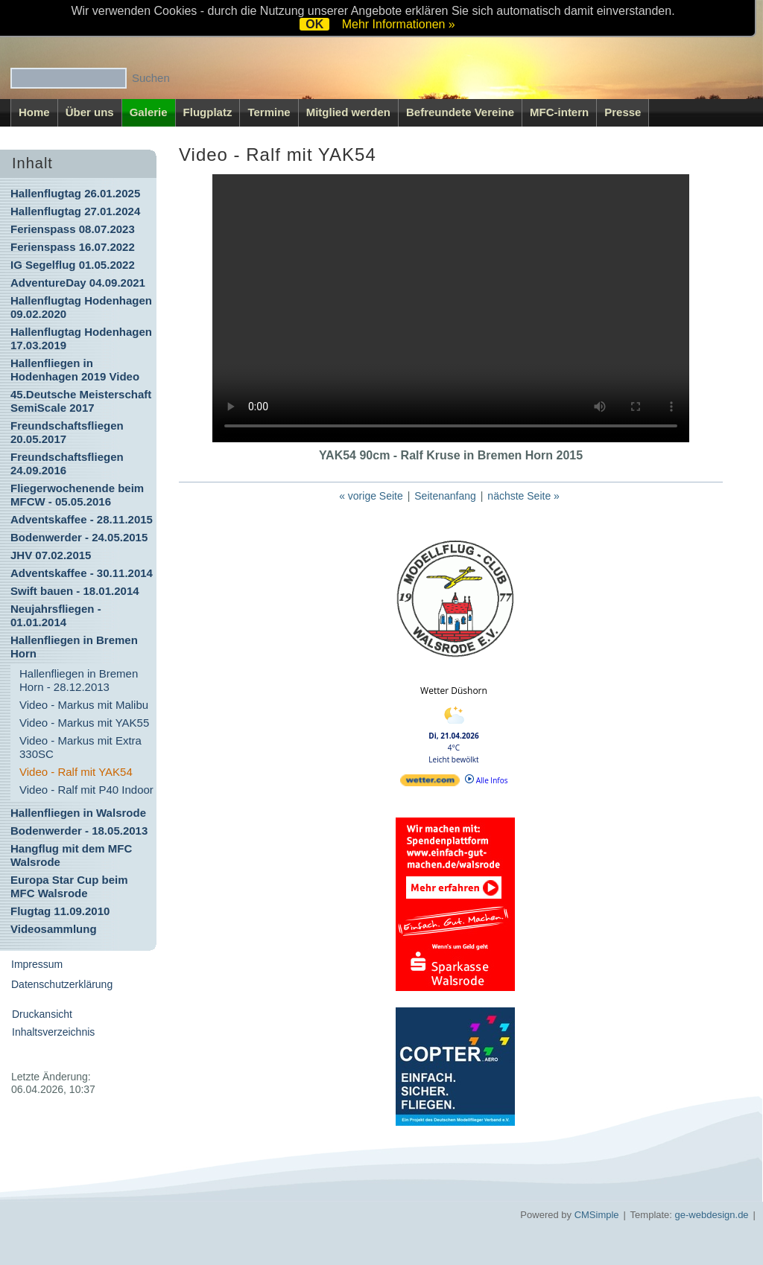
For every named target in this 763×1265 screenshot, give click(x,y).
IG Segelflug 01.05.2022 (72, 264)
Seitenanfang (445, 496)
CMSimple (596, 1214)
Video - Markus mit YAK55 (84, 722)
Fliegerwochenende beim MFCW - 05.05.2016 (77, 495)
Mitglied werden (348, 112)
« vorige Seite (371, 496)
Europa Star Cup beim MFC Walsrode (69, 886)
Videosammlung (53, 929)
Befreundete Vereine (460, 112)
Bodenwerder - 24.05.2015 (79, 537)
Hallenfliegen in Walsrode (78, 812)
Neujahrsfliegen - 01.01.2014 (55, 615)
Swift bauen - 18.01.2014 (74, 590)
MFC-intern (559, 112)
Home (34, 112)
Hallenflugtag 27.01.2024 (75, 211)
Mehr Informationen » (398, 24)
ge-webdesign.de (712, 1214)
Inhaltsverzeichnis (53, 1032)
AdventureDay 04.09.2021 (77, 282)
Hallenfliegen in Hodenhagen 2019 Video (74, 370)
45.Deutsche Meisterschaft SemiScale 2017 (80, 401)
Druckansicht (42, 1014)
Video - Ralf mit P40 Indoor (86, 789)
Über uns (90, 112)
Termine (268, 112)
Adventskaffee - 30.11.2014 (81, 573)
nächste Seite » (523, 496)
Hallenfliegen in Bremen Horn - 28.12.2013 (78, 680)
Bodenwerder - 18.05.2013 (79, 830)
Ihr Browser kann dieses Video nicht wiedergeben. (450, 308)
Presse (622, 112)
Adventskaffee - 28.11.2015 (81, 519)
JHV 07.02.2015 (50, 555)
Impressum (37, 964)
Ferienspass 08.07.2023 (72, 229)
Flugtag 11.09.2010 (60, 911)
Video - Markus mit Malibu (83, 704)
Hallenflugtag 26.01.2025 (75, 193)
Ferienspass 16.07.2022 (72, 246)
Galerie (149, 112)
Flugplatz (207, 112)
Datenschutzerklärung (62, 984)
